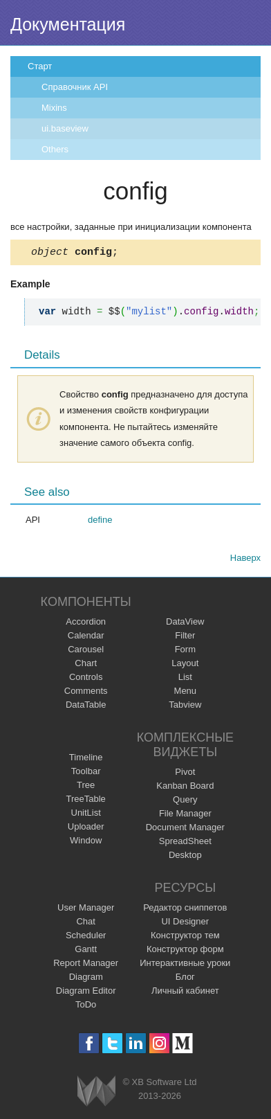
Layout (184, 665)
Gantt (86, 951)
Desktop (185, 857)
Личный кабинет (185, 992)
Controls (85, 679)
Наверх (245, 560)
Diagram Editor (86, 992)
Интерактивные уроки (185, 965)
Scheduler (86, 937)
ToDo (85, 1006)
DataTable (86, 706)
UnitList (86, 814)
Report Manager (85, 965)
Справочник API (74, 87)
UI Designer (185, 923)
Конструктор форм (185, 951)
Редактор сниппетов (185, 909)
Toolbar (86, 773)
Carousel (86, 651)
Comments (86, 693)
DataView (185, 623)
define (100, 522)
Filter (185, 637)
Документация (67, 24)
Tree (86, 787)
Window (86, 842)
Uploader (86, 828)
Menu (185, 693)
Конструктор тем (185, 937)
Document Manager (185, 829)
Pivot (185, 774)
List (185, 679)
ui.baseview (64, 128)
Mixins (54, 107)
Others (54, 149)
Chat (85, 923)
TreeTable (86, 801)
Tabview (185, 706)
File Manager (185, 815)
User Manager (85, 909)
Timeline (86, 759)
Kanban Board (185, 787)
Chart (86, 665)
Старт (40, 66)
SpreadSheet (185, 843)
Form (185, 651)
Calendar (86, 637)
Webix (96, 1093)
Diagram (86, 979)
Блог (185, 979)
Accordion (86, 623)
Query (185, 801)
